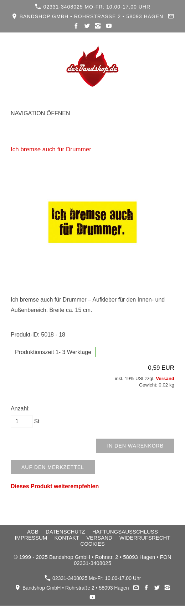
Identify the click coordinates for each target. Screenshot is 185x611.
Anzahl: (20, 408)
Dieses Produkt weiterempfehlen (55, 486)
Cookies (92, 544)
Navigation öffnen (40, 113)
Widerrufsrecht (144, 538)
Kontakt (66, 538)
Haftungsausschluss (125, 532)
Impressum (31, 538)
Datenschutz (65, 532)
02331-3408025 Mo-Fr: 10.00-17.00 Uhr (92, 7)
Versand (165, 378)
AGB (32, 532)
